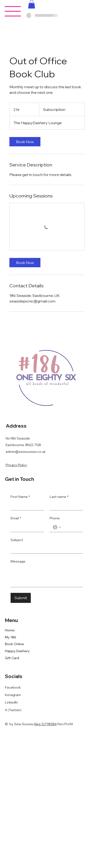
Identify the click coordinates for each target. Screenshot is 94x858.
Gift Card (12, 658)
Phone (55, 518)
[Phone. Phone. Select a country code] (57, 527)
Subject (17, 540)
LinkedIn (11, 702)
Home (10, 630)
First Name (20, 497)
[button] (31, 4)
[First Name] (26, 505)
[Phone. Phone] (71, 527)
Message (18, 561)
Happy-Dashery (17, 651)
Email (16, 518)
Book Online (14, 644)
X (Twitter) (13, 710)
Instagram (13, 695)
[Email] (26, 527)
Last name (59, 497)
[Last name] (65, 505)
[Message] (47, 576)
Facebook (13, 687)
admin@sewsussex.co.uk (26, 452)
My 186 (10, 637)
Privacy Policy (16, 465)
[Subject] (45, 548)
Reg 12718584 (45, 724)
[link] (24, 141)
